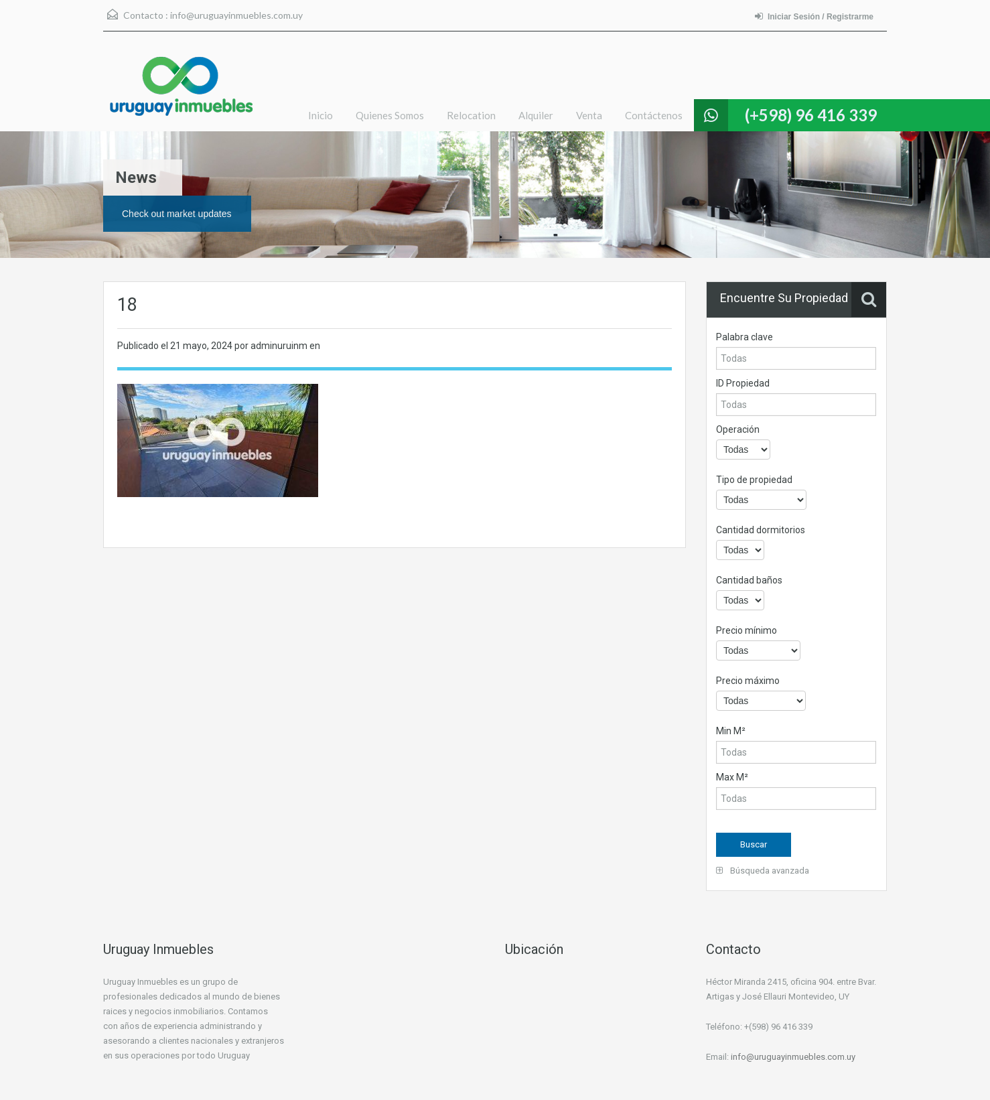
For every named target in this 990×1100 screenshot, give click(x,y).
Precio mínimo (746, 630)
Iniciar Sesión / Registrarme (814, 16)
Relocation (471, 115)
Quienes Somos (390, 115)
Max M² (732, 777)
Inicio (320, 115)
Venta (589, 115)
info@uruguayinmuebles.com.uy (236, 15)
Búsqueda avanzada (762, 871)
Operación (738, 429)
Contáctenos (654, 115)
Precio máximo (748, 680)
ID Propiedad (743, 383)
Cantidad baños (749, 580)
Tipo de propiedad (754, 479)
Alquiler (535, 115)
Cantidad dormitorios (760, 530)
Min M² (731, 731)
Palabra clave (744, 337)
